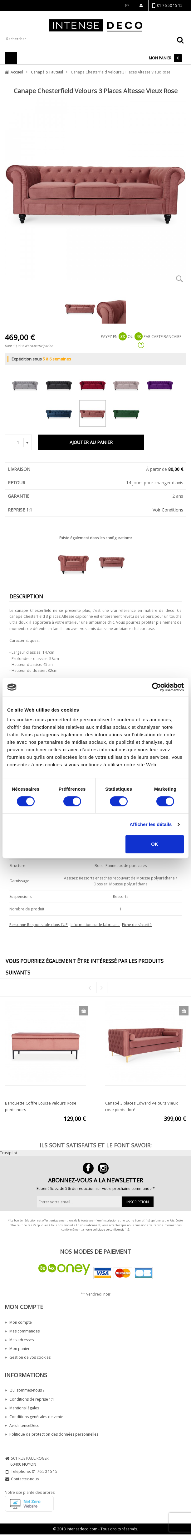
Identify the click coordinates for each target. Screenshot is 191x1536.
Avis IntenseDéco (22, 1425)
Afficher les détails (151, 824)
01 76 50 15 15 (167, 5)
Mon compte (18, 1322)
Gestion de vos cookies (28, 1357)
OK (154, 844)
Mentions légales (22, 1408)
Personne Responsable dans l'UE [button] (38, 924)
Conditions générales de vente (34, 1416)
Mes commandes (22, 1331)
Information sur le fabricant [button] (95, 924)
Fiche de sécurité (137, 924)
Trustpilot (8, 1153)
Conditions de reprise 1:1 (29, 1399)
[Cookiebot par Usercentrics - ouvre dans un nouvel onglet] (156, 687)
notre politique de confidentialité (107, 1229)
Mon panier (17, 1348)
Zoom (179, 279)
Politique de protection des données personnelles (51, 1434)
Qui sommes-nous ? (24, 1390)
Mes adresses (19, 1339)
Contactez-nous (25, 1479)
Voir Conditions (168, 510)
